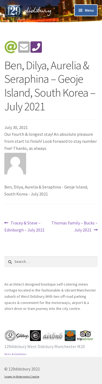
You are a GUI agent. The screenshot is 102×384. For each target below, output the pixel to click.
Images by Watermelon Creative (21, 376)
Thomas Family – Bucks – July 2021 (74, 226)
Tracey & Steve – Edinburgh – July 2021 (24, 226)
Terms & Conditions (15, 354)
